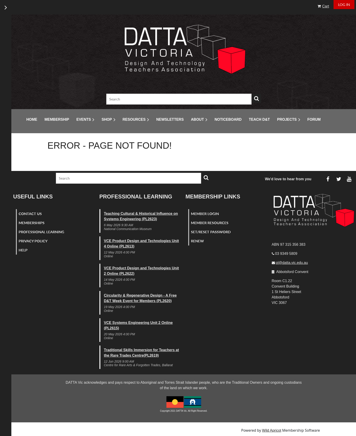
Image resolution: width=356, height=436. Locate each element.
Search (256, 98)
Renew (197, 241)
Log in (344, 4)
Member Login (205, 213)
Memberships (31, 223)
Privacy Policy (33, 241)
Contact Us (30, 213)
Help (23, 250)
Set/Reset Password (211, 232)
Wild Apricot (271, 430)
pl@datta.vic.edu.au (292, 263)
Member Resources (209, 223)
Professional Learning (41, 232)
